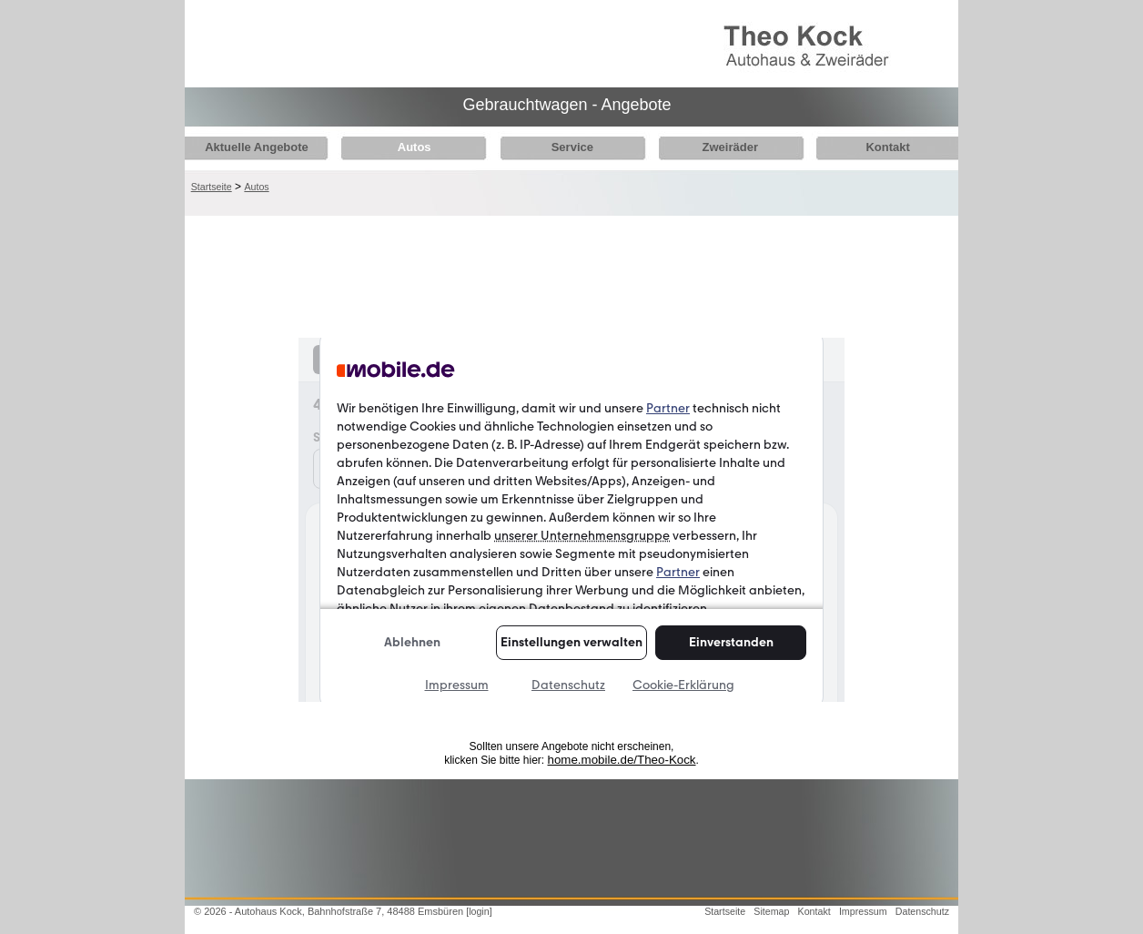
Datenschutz (922, 911)
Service (562, 147)
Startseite (211, 186)
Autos (409, 147)
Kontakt (868, 147)
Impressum (863, 911)
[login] (478, 911)
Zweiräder (715, 147)
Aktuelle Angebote (257, 147)
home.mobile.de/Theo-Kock (622, 759)
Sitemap (771, 911)
